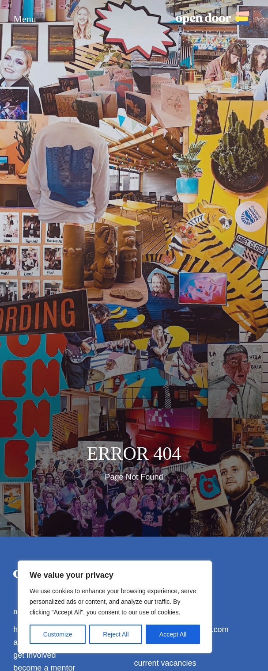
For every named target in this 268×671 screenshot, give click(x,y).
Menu (24, 19)
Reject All (115, 634)
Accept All (172, 634)
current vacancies (165, 663)
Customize (57, 634)
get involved (34, 655)
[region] (115, 606)
